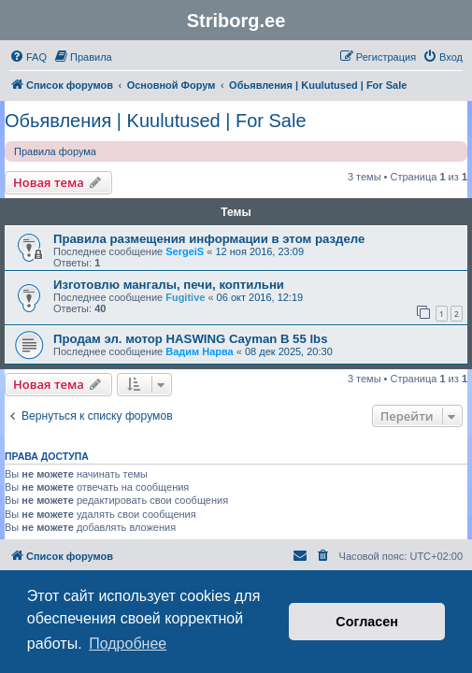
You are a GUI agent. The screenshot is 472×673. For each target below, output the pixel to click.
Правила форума (55, 151)
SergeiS (184, 251)
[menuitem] (28, 57)
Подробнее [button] (127, 644)
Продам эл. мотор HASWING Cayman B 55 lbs (190, 339)
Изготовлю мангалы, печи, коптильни (168, 285)
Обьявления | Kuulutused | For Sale (156, 120)
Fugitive (185, 297)
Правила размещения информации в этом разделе (209, 239)
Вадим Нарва (199, 351)
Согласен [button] (367, 621)
